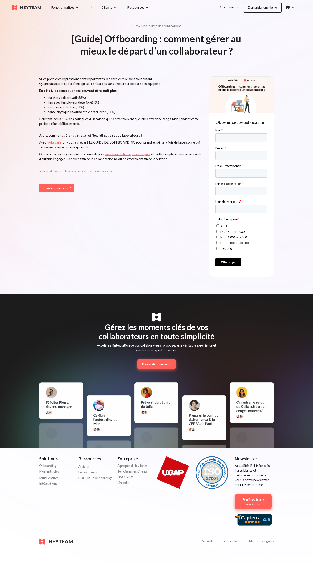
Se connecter (229, 7)
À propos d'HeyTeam (132, 466)
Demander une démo (262, 7)
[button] (66, 7)
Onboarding (48, 466)
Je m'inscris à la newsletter (253, 501)
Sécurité (208, 541)
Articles (84, 466)
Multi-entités (48, 478)
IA (91, 7)
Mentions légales (261, 541)
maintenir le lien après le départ (127, 154)
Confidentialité (231, 541)
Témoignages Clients (132, 471)
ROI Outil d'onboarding (95, 478)
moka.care (54, 142)
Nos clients (125, 477)
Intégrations (48, 483)
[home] (26, 7)
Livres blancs (87, 472)
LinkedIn (123, 482)
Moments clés (49, 471)
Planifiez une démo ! (56, 188)
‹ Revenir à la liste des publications (156, 26)
